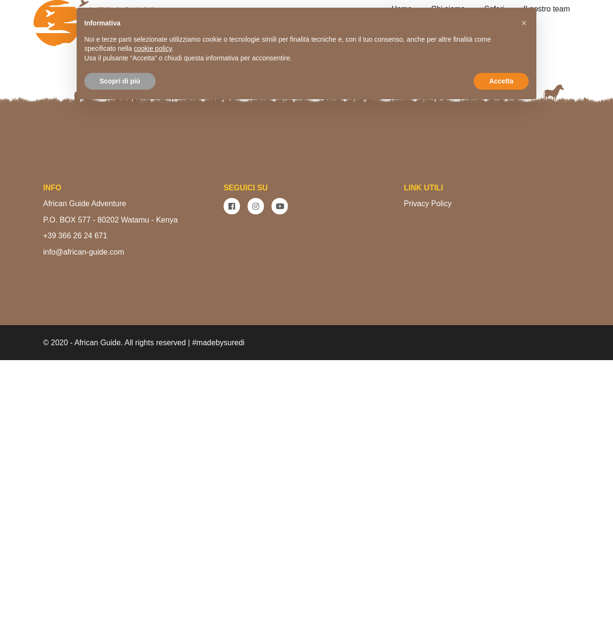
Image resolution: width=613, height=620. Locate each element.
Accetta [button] (501, 81)
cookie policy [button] (153, 48)
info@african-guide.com (83, 512)
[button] (524, 23)
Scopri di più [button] (120, 81)
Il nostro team (546, 9)
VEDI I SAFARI (349, 229)
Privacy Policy (428, 463)
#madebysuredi (218, 602)
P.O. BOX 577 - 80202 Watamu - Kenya (110, 480)
